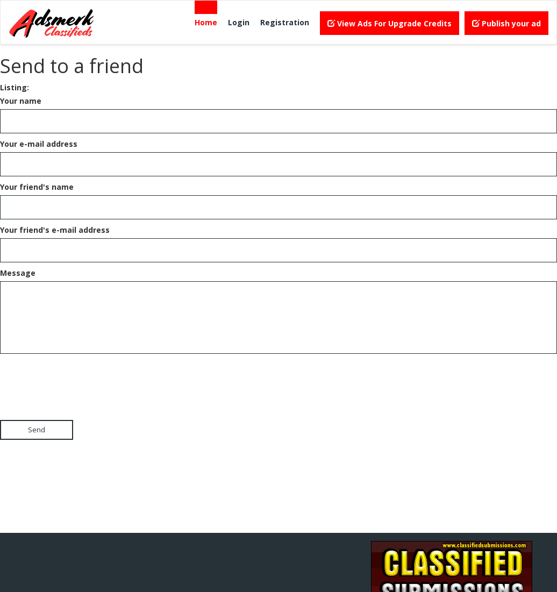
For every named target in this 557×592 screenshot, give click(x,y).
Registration (284, 22)
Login (238, 22)
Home (206, 22)
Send (36, 429)
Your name (20, 101)
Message (17, 273)
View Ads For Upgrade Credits (389, 23)
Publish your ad (506, 23)
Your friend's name (37, 187)
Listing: (14, 87)
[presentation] (81, 377)
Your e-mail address (38, 144)
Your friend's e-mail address (55, 230)
